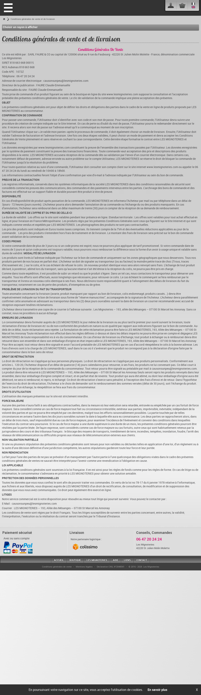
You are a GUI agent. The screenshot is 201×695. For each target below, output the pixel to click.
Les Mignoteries (97, 560)
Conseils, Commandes (154, 532)
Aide (115, 560)
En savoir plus (157, 690)
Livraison (76, 532)
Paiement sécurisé (17, 532)
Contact (141, 560)
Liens (127, 560)
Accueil (59, 560)
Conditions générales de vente (57, 566)
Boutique (75, 560)
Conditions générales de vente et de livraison (33, 18)
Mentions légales (84, 566)
